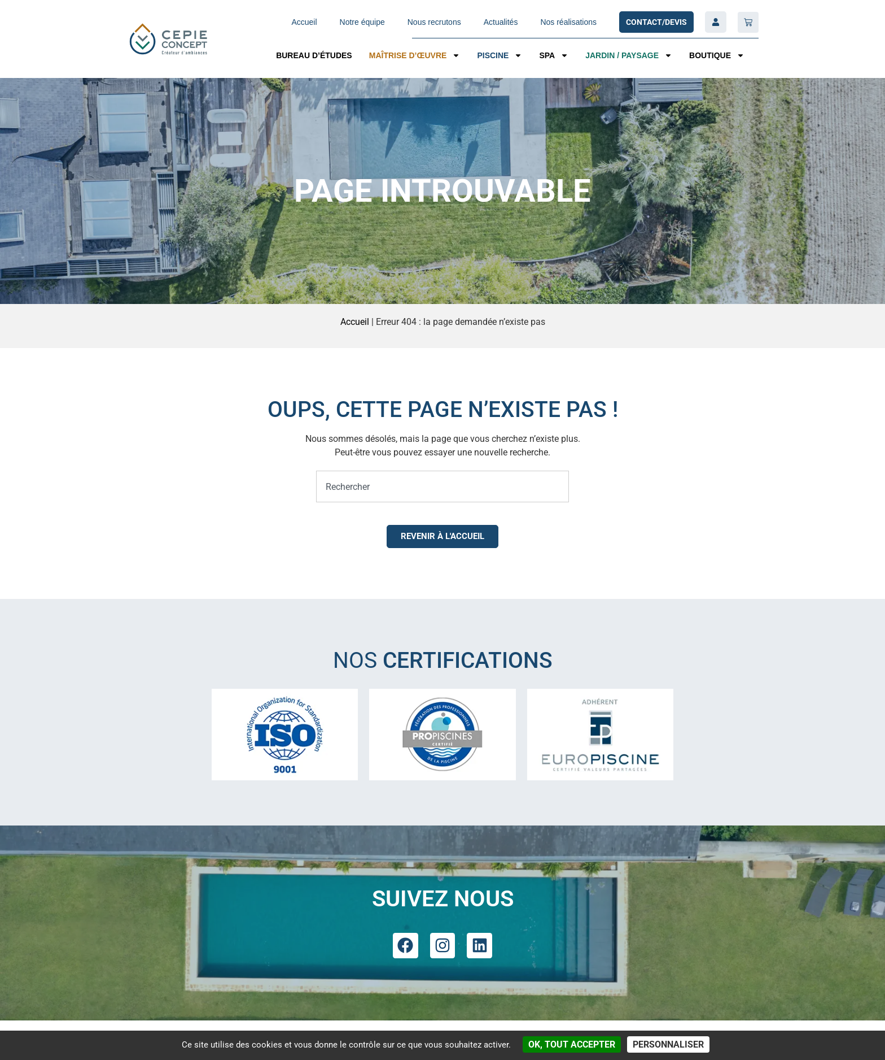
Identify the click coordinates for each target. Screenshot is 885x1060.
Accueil (304, 22)
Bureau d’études (314, 55)
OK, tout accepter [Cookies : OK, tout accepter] (571, 1044)
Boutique (716, 55)
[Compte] (715, 22)
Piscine (499, 55)
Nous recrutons (434, 22)
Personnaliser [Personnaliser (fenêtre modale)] (668, 1044)
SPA (553, 55)
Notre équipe (362, 22)
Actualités (501, 22)
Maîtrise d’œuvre (415, 55)
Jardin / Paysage (628, 55)
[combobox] (442, 486)
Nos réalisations (568, 22)
